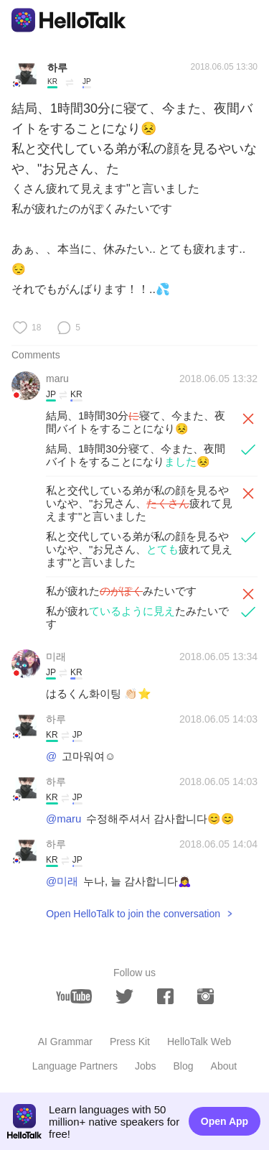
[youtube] (74, 996)
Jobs (145, 1066)
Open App (224, 1121)
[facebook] (165, 996)
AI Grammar (65, 1041)
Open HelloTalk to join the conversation (133, 913)
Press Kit (130, 1041)
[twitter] (124, 996)
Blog (184, 1066)
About (224, 1066)
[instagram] (205, 996)
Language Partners (75, 1066)
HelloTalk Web (199, 1041)
